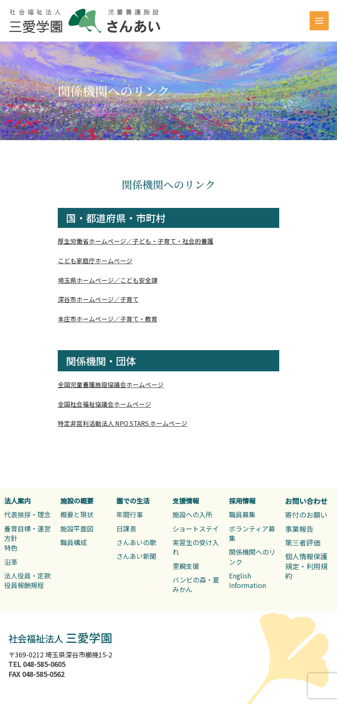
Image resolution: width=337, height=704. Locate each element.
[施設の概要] (76, 501)
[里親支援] (185, 566)
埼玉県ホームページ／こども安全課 (107, 280)
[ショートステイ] (195, 529)
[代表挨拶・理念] (27, 514)
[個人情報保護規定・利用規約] (309, 565)
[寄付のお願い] (306, 514)
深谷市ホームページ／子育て (98, 299)
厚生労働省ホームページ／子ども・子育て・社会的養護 (136, 241)
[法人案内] (17, 501)
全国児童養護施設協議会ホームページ (111, 384)
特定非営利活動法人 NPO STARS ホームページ (122, 423)
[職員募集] (242, 514)
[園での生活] (133, 501)
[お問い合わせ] (306, 501)
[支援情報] (185, 501)
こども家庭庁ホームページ (95, 260)
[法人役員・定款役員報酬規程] (27, 580)
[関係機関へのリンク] (253, 557)
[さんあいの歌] (136, 542)
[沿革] (10, 562)
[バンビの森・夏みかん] (196, 585)
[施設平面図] (76, 529)
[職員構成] (73, 542)
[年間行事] (129, 514)
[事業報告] (299, 529)
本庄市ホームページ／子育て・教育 (107, 318)
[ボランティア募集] (253, 533)
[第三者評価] (302, 542)
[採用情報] (242, 501)
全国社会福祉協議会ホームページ (104, 404)
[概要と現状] (76, 514)
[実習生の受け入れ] (196, 547)
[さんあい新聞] (136, 556)
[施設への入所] (192, 514)
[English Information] (253, 580)
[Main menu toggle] (319, 20)
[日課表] (126, 529)
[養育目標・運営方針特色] (28, 538)
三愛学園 (60, 637)
